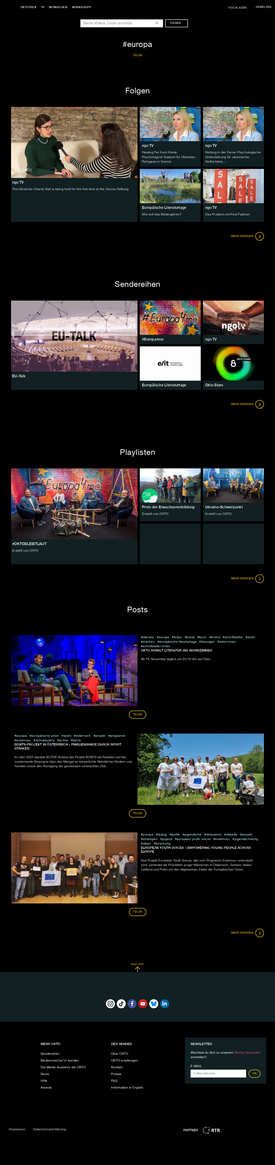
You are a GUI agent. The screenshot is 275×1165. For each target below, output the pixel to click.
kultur (178, 636)
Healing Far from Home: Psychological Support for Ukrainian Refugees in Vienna (168, 157)
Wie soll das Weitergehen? (161, 214)
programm (117, 735)
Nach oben (137, 967)
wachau (149, 641)
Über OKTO (119, 1053)
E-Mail (196, 1065)
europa (164, 636)
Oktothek (29, 7)
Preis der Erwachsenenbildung (168, 507)
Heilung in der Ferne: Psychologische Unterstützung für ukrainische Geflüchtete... (233, 157)
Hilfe (44, 1080)
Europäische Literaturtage (164, 207)
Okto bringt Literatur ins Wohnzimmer (176, 650)
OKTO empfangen (124, 1060)
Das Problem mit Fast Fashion (227, 214)
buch (203, 636)
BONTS (77, 740)
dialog (162, 834)
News (45, 1073)
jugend (167, 838)
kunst (190, 636)
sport (67, 735)
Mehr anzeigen (247, 236)
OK (255, 1073)
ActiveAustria (45, 740)
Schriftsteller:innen (156, 645)
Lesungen (208, 641)
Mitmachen (59, 7)
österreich (83, 735)
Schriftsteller (234, 636)
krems (215, 636)
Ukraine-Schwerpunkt (224, 507)
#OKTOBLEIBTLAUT (29, 543)
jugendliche (193, 834)
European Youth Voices (194, 838)
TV (44, 7)
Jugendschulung (246, 838)
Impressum (17, 1129)
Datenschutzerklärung (49, 1129)
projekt (100, 735)
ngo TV (148, 145)
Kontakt (116, 1066)
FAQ (114, 1080)
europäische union (45, 735)
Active (63, 740)
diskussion (214, 834)
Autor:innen (227, 641)
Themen (178, 23)
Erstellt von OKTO (25, 550)
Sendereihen (50, 1053)
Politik (175, 834)
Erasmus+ (23, 740)
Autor (251, 636)
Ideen (147, 843)
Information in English (127, 1087)
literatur (148, 636)
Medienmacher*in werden (60, 1060)
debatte (232, 834)
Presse (116, 1073)
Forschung (163, 843)
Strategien (150, 838)
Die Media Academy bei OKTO (63, 1066)
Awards (46, 1087)
